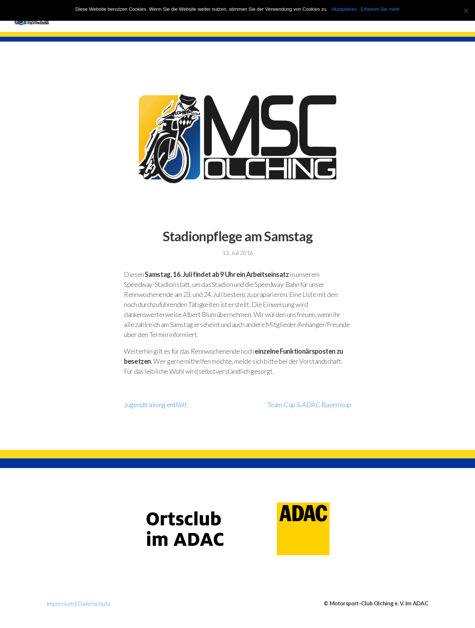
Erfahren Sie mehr (380, 9)
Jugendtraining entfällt (155, 404)
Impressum (60, 603)
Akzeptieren (344, 9)
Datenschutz (94, 603)
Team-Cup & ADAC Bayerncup (309, 404)
